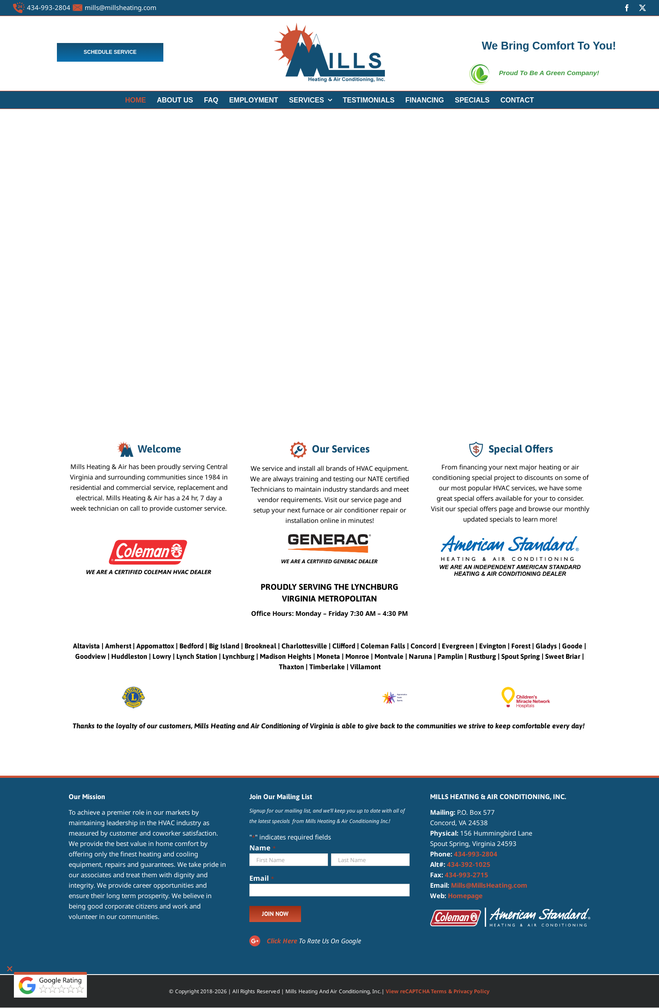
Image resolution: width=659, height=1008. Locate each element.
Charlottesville (304, 646)
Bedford (191, 646)
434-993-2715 (466, 874)
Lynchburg (238, 656)
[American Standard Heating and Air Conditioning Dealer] (510, 537)
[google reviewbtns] (50, 975)
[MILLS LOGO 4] (329, 25)
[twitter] (642, 7)
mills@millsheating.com (120, 7)
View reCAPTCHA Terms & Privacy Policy (438, 991)
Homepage (465, 895)
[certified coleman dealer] (148, 537)
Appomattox (155, 646)
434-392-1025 (468, 864)
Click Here (282, 940)
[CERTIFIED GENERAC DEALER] (329, 537)
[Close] (9, 969)
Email (261, 878)
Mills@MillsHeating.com (489, 885)
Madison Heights (285, 656)
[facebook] (626, 7)
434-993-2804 (48, 7)
